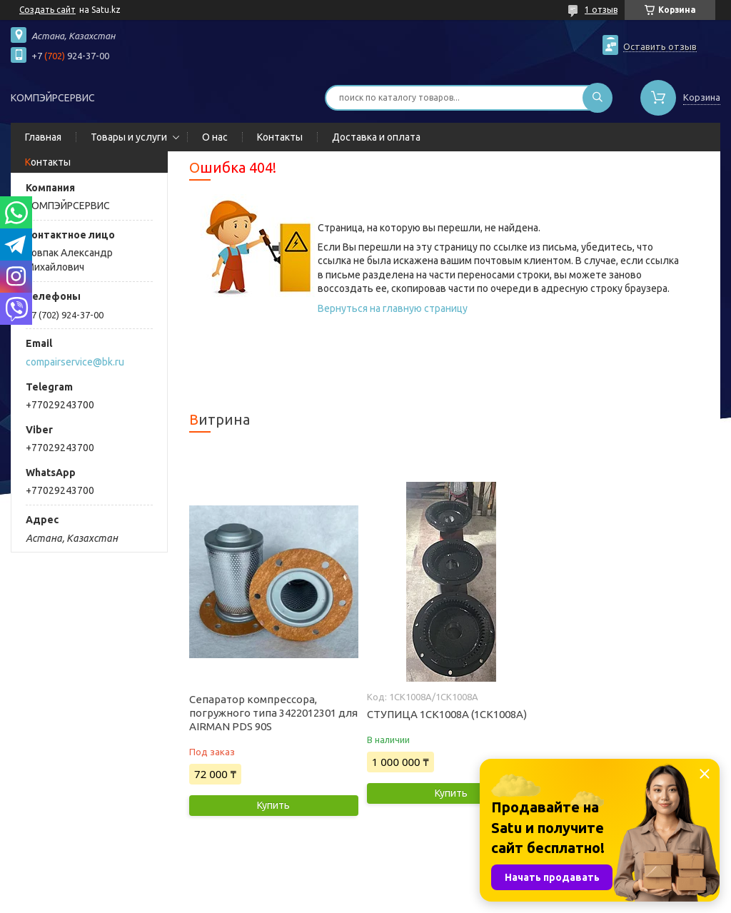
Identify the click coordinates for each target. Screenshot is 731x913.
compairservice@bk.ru (75, 362)
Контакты (280, 137)
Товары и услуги (129, 137)
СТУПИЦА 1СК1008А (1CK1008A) (447, 714)
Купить (273, 805)
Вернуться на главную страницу (393, 308)
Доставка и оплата (376, 137)
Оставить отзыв (660, 46)
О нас (215, 137)
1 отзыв (601, 9)
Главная (43, 137)
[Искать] (597, 98)
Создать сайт (47, 9)
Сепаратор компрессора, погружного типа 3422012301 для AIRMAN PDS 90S (273, 712)
